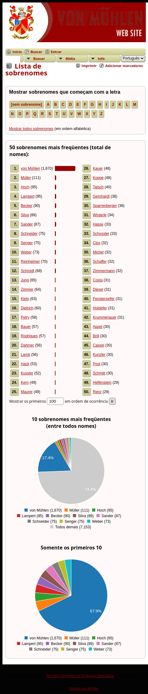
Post (96, 364)
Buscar (36, 51)
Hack (25, 364)
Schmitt (99, 373)
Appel (97, 327)
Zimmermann (104, 271)
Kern (25, 382)
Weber (26, 252)
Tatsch (98, 187)
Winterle (99, 215)
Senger (27, 243)
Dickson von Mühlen (84, 688)
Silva (25, 215)
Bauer (26, 327)
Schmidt (27, 271)
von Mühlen (30, 168)
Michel (98, 252)
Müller (26, 178)
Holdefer (100, 308)
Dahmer (27, 345)
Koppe (98, 178)
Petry (25, 317)
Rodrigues (29, 336)
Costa (97, 280)
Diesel (98, 289)
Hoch (25, 187)
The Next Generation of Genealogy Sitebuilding (80, 676)
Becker (26, 206)
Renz (97, 392)
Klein (25, 299)
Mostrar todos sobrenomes (31, 129)
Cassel (98, 345)
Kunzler (99, 354)
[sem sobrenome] (26, 104)
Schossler (101, 233)
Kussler (27, 373)
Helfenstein (102, 382)
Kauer (98, 168)
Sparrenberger (105, 206)
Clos (96, 243)
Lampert (27, 196)
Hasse (98, 224)
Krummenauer (104, 317)
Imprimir (89, 65)
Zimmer (27, 289)
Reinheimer (30, 261)
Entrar (56, 51)
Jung (25, 280)
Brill (96, 336)
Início (17, 51)
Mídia (70, 58)
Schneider (29, 233)
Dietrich (27, 308)
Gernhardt (101, 196)
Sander (27, 224)
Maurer (27, 392)
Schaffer (99, 261)
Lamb (25, 354)
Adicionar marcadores (124, 65)
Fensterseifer (103, 299)
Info (101, 58)
